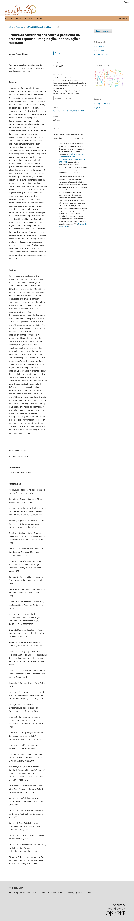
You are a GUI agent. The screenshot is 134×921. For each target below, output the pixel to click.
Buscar (123, 18)
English (97, 107)
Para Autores (99, 50)
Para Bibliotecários (101, 54)
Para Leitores (99, 46)
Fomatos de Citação (63, 98)
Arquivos (29, 18)
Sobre (7, 18)
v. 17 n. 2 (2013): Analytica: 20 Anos (39, 27)
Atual (18, 18)
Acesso (40, 18)
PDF (59, 53)
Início (11, 27)
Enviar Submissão (103, 31)
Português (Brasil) (102, 103)
